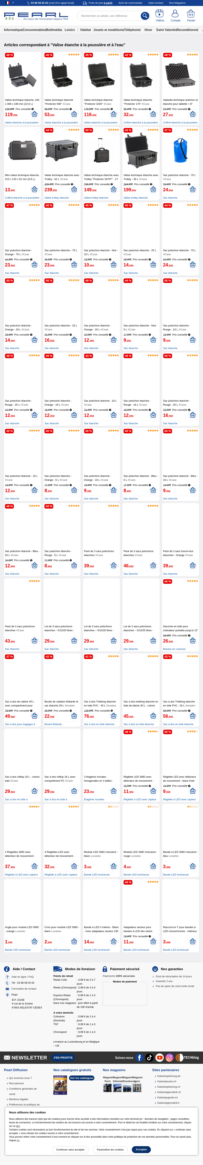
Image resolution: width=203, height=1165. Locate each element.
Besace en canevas (174, 648)
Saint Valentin (166, 30)
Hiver (148, 30)
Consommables (34, 30)
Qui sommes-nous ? (20, 1077)
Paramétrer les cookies (110, 1149)
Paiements (119, 976)
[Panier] (191, 16)
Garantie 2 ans (164, 981)
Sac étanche (170, 197)
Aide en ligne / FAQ (22, 976)
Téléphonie (132, 30)
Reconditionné (187, 30)
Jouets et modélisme (109, 30)
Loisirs (70, 30)
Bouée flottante (53, 724)
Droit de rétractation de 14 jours (174, 976)
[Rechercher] (145, 16)
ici (18, 1140)
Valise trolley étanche (56, 197)
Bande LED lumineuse (97, 874)
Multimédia (54, 30)
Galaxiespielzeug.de (168, 1076)
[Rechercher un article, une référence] (113, 16)
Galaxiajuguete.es (167, 1097)
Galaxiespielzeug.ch (168, 1086)
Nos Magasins (177, 2)
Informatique (13, 30)
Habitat (85, 30)
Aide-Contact (155, 2)
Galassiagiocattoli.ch (169, 1092)
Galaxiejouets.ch (166, 1081)
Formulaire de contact (23, 988)
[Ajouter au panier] (34, 114)
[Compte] (176, 16)
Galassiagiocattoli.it (168, 1102)
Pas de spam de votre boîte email (175, 986)
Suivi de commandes (130, 2)
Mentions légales (18, 1099)
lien (18, 1126)
